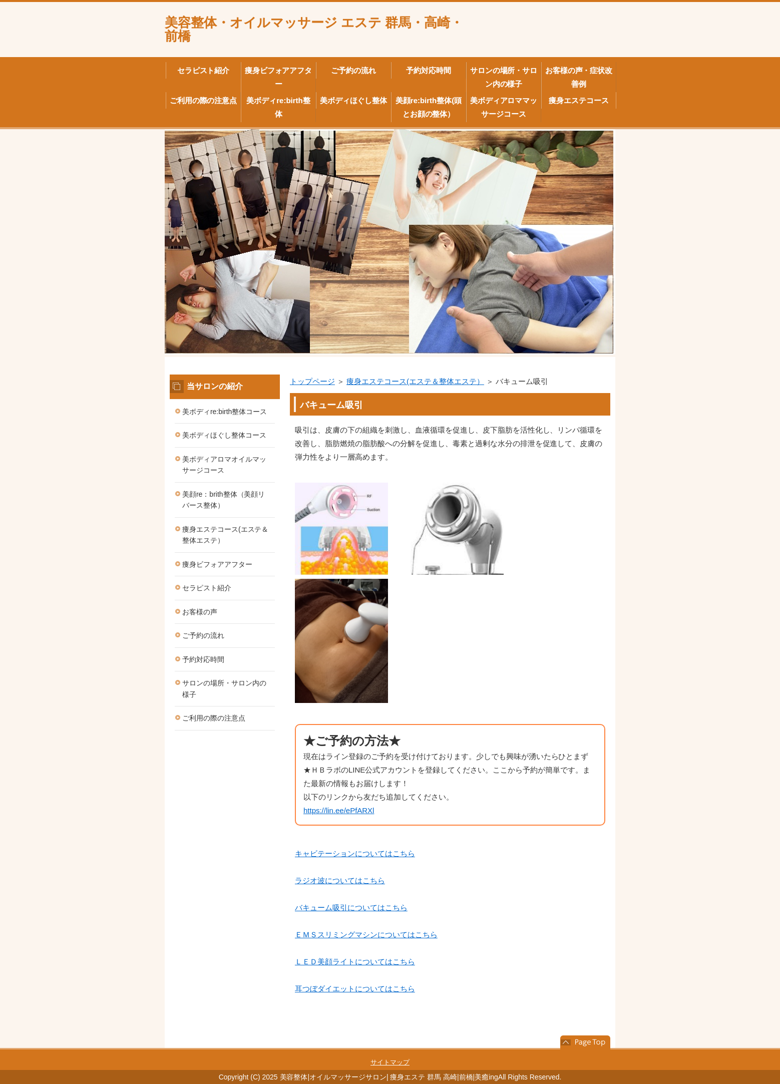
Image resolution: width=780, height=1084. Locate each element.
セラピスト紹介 (203, 70)
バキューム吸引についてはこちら (351, 907)
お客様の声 (199, 612)
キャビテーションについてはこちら (355, 853)
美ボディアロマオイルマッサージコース (224, 465)
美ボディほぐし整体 (353, 100)
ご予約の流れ (353, 70)
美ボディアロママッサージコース (504, 107)
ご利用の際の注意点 (203, 100)
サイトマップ (390, 1062)
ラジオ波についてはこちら (340, 880)
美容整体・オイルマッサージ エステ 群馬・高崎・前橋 (314, 29)
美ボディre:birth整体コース (224, 412)
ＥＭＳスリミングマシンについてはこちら (366, 934)
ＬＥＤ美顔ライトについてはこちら (355, 961)
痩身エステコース (579, 100)
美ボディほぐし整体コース (224, 435)
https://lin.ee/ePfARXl (338, 810)
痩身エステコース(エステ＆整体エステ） (415, 381)
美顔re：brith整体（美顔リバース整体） (223, 500)
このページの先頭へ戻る (585, 1042)
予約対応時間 (428, 70)
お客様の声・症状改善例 (579, 77)
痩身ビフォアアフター (278, 77)
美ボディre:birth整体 (278, 107)
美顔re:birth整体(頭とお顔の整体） (429, 107)
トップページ (312, 381)
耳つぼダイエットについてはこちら (355, 988)
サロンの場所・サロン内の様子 (504, 77)
